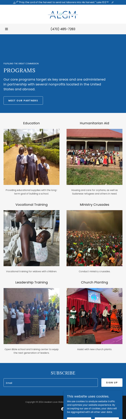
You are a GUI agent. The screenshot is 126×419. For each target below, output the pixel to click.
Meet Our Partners (23, 100)
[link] (63, 14)
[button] (6, 29)
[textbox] (51, 382)
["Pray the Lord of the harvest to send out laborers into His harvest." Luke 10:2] (63, 2)
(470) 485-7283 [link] (63, 29)
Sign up (112, 382)
